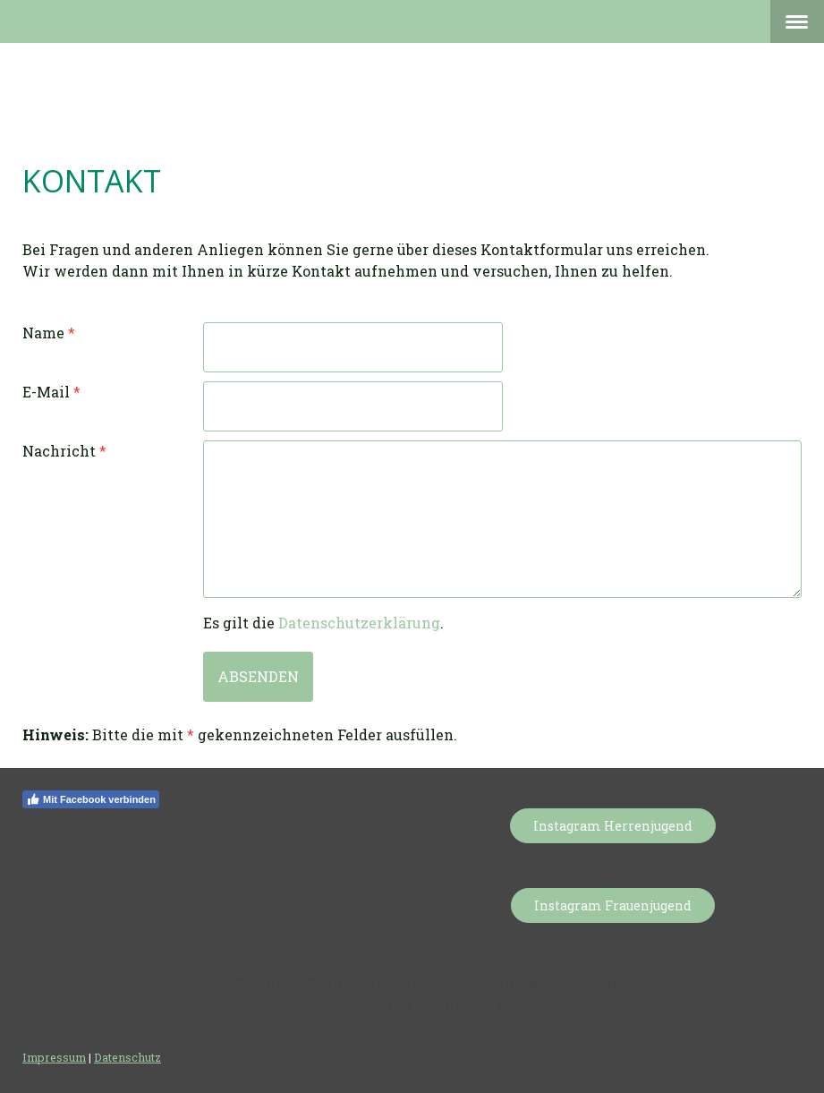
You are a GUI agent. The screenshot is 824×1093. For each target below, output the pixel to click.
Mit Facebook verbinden (91, 799)
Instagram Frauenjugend (613, 905)
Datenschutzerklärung (359, 622)
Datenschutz (127, 1057)
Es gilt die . (323, 622)
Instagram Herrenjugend (612, 825)
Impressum (54, 1057)
